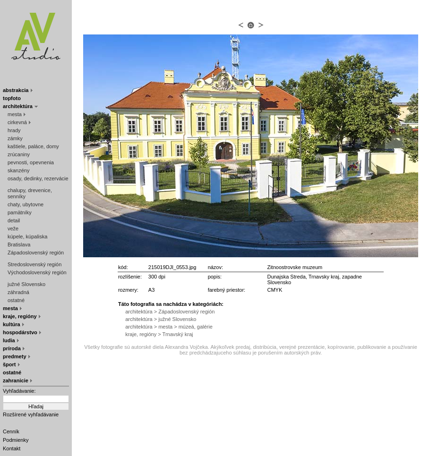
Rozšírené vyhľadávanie (31, 414)
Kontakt (11, 448)
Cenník (11, 431)
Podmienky (15, 440)
